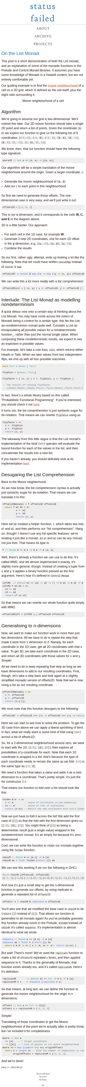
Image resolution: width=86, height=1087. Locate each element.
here (36, 404)
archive (43, 36)
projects (43, 44)
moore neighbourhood (63, 85)
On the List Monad (20, 53)
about (43, 28)
